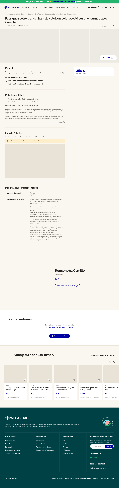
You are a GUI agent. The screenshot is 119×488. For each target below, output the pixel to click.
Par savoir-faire (10, 441)
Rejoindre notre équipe (44, 447)
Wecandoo (9, 14)
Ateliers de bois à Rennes (34, 14)
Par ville (8, 444)
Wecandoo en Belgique (13, 453)
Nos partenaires (41, 444)
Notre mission (40, 441)
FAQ (64, 441)
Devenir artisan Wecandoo (45, 450)
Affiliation (66, 450)
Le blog (65, 444)
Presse (65, 447)
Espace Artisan (68, 453)
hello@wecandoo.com (98, 468)
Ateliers (17, 14)
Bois (22, 14)
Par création (9, 447)
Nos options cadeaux (12, 450)
